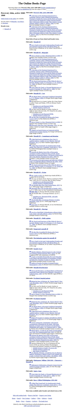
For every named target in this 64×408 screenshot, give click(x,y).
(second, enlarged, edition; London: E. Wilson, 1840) (45, 19)
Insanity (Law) (38, 249)
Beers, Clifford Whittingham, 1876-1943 (45, 380)
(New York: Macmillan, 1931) (44, 125)
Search (19, 398)
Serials (50, 398)
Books (18, 401)
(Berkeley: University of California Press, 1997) (46, 272)
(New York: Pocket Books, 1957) (45, 185)
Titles (38, 398)
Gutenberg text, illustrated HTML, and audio (45, 196)
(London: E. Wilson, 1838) (45, 30)
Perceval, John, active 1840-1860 (43, 12)
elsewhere (5, 23)
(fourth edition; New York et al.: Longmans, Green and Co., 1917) (45, 146)
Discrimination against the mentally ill (45, 238)
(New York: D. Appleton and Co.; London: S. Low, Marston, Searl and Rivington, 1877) (44, 141)
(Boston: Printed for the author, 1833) (46, 160)
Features (28, 401)
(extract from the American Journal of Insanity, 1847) (45, 365)
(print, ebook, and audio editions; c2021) (45, 213)
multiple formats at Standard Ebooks (43, 183)
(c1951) (36, 175)
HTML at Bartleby (38, 198)
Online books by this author (8, 18)
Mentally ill (7, 29)
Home (13, 398)
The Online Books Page (32, 3)
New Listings (26, 398)
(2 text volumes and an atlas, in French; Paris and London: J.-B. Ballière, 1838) (45, 354)
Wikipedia (14, 21)
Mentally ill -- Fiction (40, 172)
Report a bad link (33, 395)
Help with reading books (20, 395)
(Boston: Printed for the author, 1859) (46, 154)
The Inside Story (43, 401)
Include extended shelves (48, 7)
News (22, 401)
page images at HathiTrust (40, 351)
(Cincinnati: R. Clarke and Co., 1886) (45, 88)
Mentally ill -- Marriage (41, 209)
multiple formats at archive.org (41, 107)
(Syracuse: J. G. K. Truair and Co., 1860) (46, 82)
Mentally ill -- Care (39, 93)
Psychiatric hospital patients (42, 278)
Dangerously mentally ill (41, 229)
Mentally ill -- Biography (41, 52)
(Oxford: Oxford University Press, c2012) (45, 252)
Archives (34, 401)
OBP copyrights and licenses (32, 406)
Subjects (44, 398)
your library (20, 21)
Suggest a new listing (45, 395)
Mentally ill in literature (41, 267)
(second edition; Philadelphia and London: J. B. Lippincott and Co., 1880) (45, 325)
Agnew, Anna (37, 371)
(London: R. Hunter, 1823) (45, 258)
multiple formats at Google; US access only (45, 348)
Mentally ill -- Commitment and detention (46, 136)
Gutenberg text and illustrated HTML (43, 106)
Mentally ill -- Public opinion (42, 218)
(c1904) (45, 55)
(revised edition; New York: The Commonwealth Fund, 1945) (45, 331)
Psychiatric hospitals (40, 298)
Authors (33, 398)
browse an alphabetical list (24, 9)
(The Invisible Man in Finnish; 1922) (46, 188)
